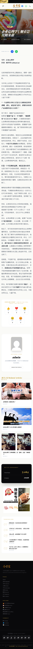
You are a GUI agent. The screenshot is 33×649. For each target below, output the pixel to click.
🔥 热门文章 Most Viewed (8, 603)
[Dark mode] (30, 6)
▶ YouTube (5, 621)
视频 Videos (5, 590)
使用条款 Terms (6, 614)
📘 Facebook (6, 623)
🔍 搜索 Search (6, 609)
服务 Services (6, 592)
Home (2, 26)
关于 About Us (6, 594)
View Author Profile (16, 367)
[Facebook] (22, 6)
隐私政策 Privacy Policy (8, 612)
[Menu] (3, 6)
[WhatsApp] (26, 6)
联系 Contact (6, 596)
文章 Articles (5, 586)
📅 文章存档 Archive (7, 605)
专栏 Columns (6, 584)
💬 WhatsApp (6, 625)
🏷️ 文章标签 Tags (7, 607)
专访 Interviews (6, 588)
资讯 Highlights (6, 581)
